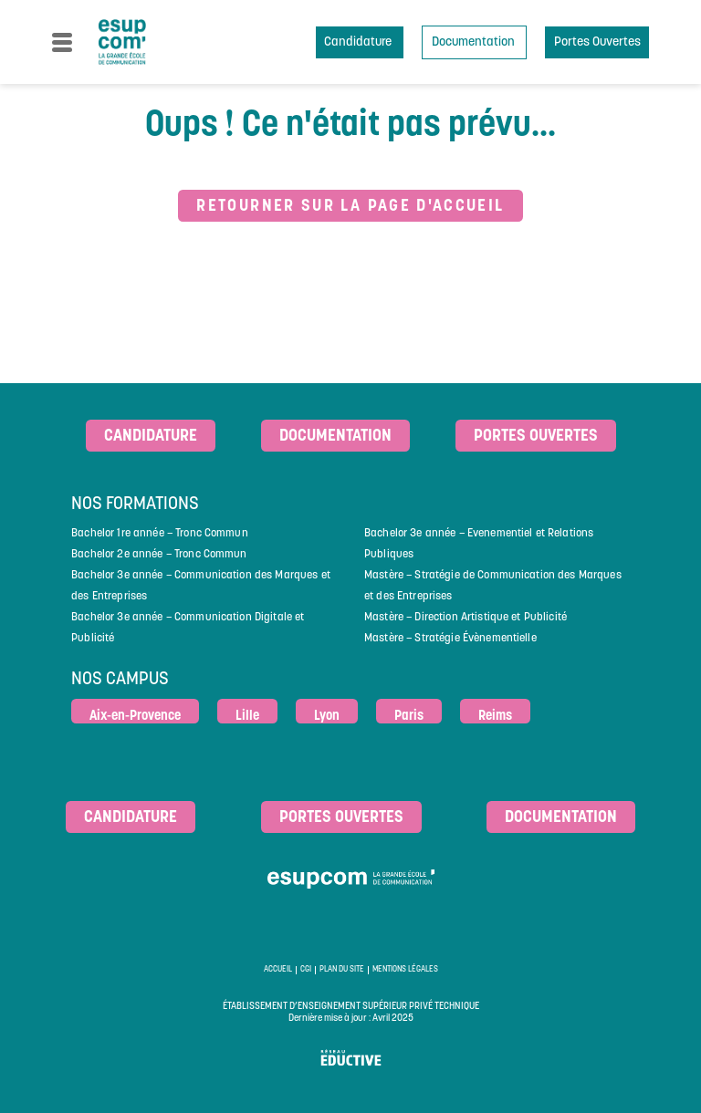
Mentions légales (405, 969)
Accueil (278, 969)
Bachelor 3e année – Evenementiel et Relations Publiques (478, 544)
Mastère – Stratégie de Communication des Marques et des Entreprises (493, 586)
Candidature (359, 42)
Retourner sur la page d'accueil (350, 206)
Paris (409, 716)
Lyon (327, 716)
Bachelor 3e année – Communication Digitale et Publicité (187, 628)
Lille (247, 716)
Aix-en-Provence (135, 716)
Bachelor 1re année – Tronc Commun (159, 533)
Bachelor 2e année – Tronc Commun (158, 554)
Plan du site (341, 969)
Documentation (475, 42)
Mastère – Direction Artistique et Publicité (465, 617)
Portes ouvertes (536, 436)
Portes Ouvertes (597, 42)
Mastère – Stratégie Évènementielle (450, 638)
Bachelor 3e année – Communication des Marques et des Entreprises (200, 586)
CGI (305, 969)
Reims (495, 716)
